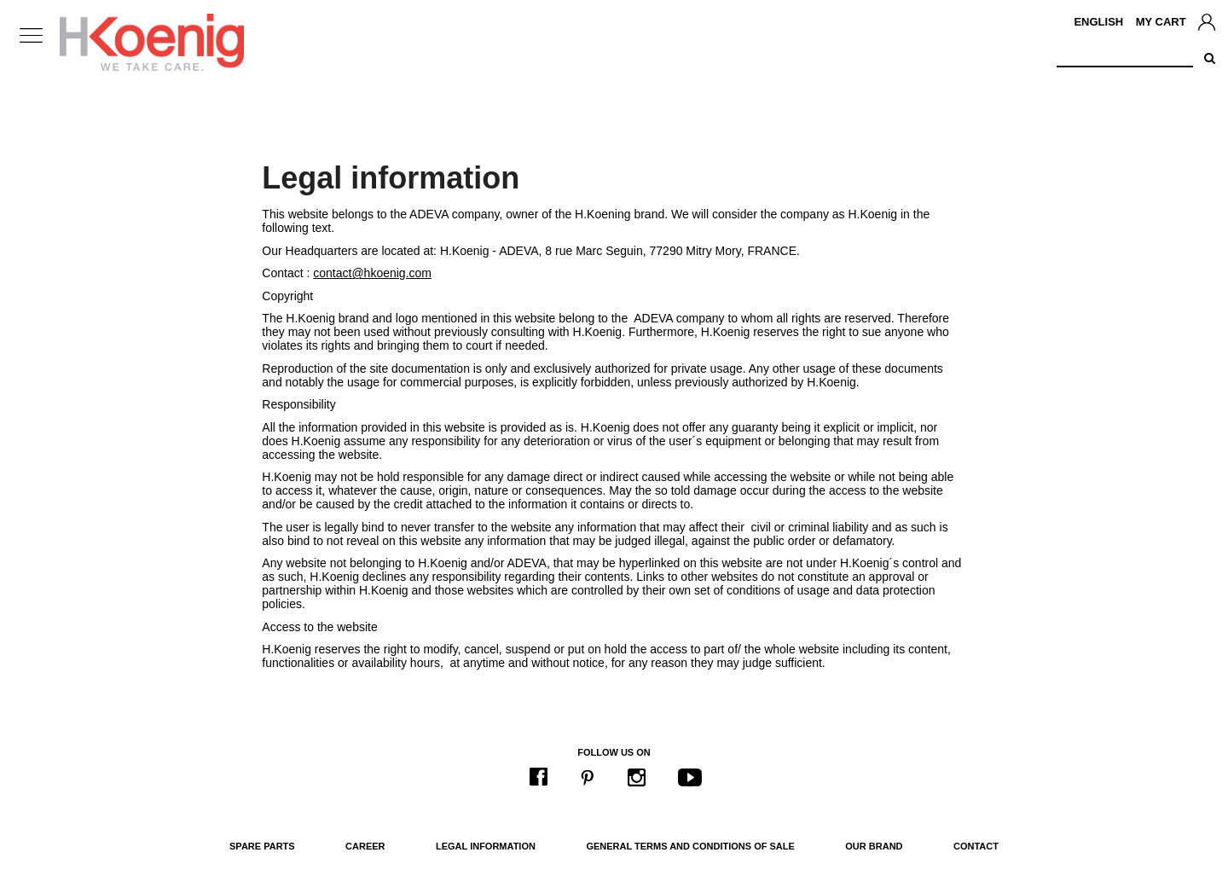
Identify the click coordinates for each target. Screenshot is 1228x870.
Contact (976, 846)
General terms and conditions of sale (690, 846)
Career (365, 846)
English (1098, 21)
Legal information (486, 846)
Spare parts (262, 846)
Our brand (873, 846)
